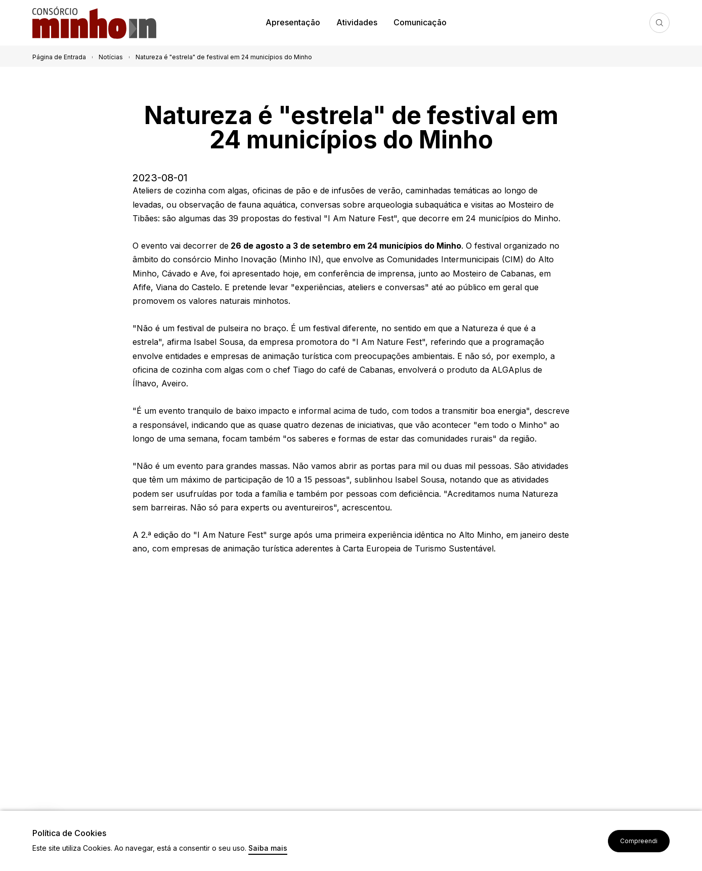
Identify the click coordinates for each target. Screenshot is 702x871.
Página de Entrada (59, 57)
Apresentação (293, 22)
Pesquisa (659, 23)
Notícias (111, 57)
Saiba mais (267, 848)
